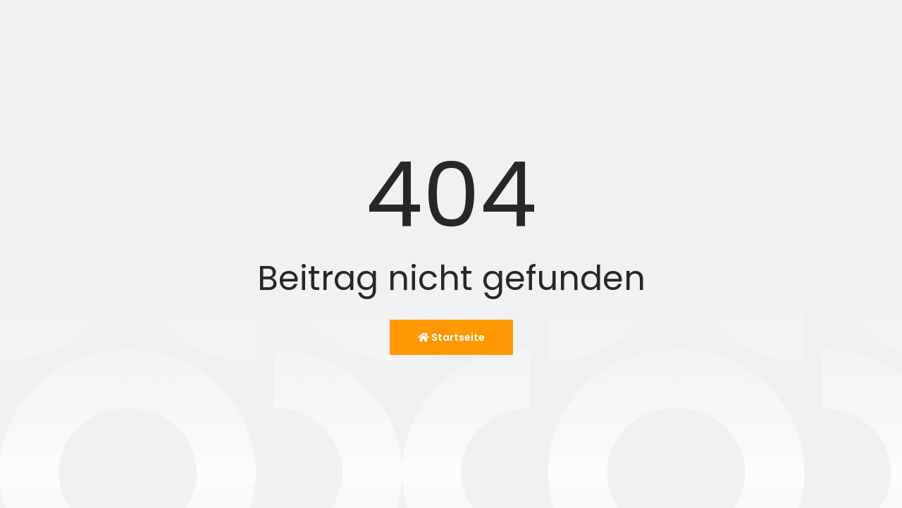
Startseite (451, 337)
